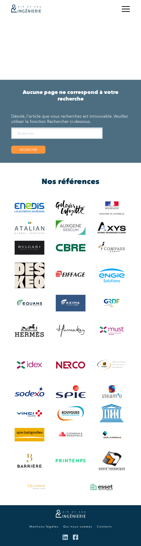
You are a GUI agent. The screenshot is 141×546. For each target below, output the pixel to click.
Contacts (104, 526)
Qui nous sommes (77, 526)
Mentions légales (44, 526)
